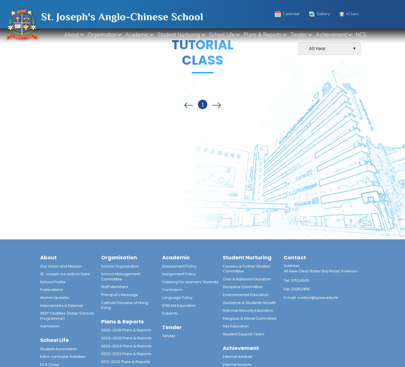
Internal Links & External (61, 305)
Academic (137, 34)
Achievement (331, 34)
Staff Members (114, 286)
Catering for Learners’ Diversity (190, 282)
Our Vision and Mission (61, 266)
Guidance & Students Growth (249, 302)
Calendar (287, 14)
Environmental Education (246, 294)
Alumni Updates (54, 297)
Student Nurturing (179, 34)
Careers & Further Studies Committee (246, 269)
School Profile (53, 282)
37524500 (300, 280)
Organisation (102, 34)
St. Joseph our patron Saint (65, 274)
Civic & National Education (247, 279)
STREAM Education (179, 305)
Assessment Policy (179, 266)
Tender (299, 34)
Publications (51, 289)
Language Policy (177, 297)
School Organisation (120, 266)
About (71, 34)
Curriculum (172, 289)
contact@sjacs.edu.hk (317, 297)
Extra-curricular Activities (63, 356)
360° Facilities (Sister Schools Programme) (67, 316)
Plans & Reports (263, 34)
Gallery (319, 14)
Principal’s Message (119, 294)
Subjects (170, 313)
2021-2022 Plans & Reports (125, 361)
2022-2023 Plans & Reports (126, 353)
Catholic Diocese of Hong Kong (124, 305)
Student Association (58, 349)
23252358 (300, 289)
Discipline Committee (242, 286)
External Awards (237, 356)
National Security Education (248, 310)
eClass (348, 14)
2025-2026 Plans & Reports (126, 330)
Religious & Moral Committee (250, 318)
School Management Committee (120, 276)
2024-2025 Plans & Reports (126, 338)
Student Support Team (243, 334)
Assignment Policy (179, 274)
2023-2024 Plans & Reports (126, 346)
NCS (361, 34)
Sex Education (236, 326)
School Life (222, 34)
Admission (50, 326)
